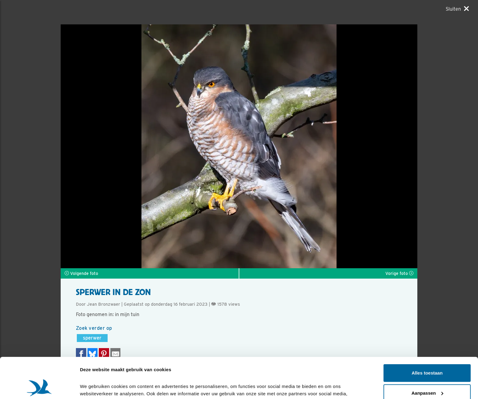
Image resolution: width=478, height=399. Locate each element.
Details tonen (94, 387)
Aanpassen (427, 354)
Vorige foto (399, 273)
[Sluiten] (457, 9)
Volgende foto (81, 273)
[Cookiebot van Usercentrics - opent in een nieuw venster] (39, 387)
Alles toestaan (427, 334)
